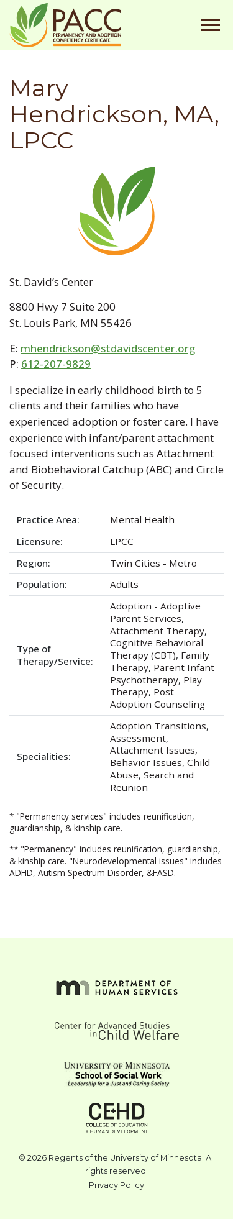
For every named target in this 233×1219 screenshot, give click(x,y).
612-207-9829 (56, 364)
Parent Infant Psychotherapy (162, 673)
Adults (124, 584)
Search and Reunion (152, 781)
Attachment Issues (152, 750)
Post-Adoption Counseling (157, 697)
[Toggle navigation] (211, 25)
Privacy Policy (116, 1185)
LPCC (122, 541)
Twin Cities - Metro (153, 563)
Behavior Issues (146, 762)
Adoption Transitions (158, 725)
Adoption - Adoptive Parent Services (155, 612)
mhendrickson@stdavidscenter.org (108, 348)
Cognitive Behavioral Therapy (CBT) (156, 648)
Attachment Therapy (157, 630)
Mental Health (142, 519)
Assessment (138, 738)
